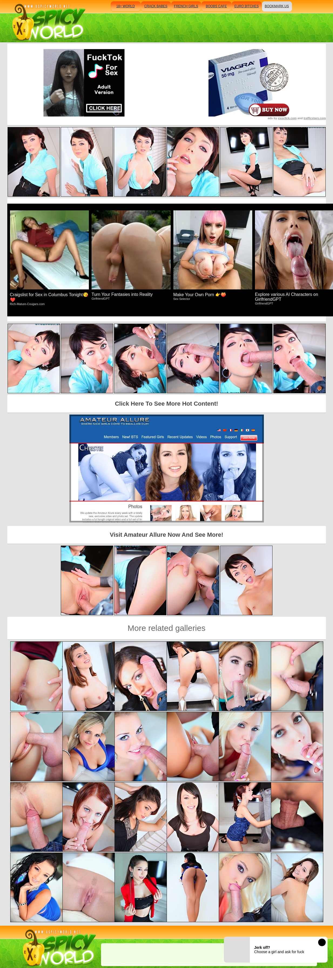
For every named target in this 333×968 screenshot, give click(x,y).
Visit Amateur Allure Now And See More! (166, 534)
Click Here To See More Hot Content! (166, 403)
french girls (186, 6)
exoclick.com (287, 118)
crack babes (155, 6)
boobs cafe (216, 6)
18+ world (125, 6)
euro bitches (246, 6)
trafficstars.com (315, 118)
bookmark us (277, 6)
